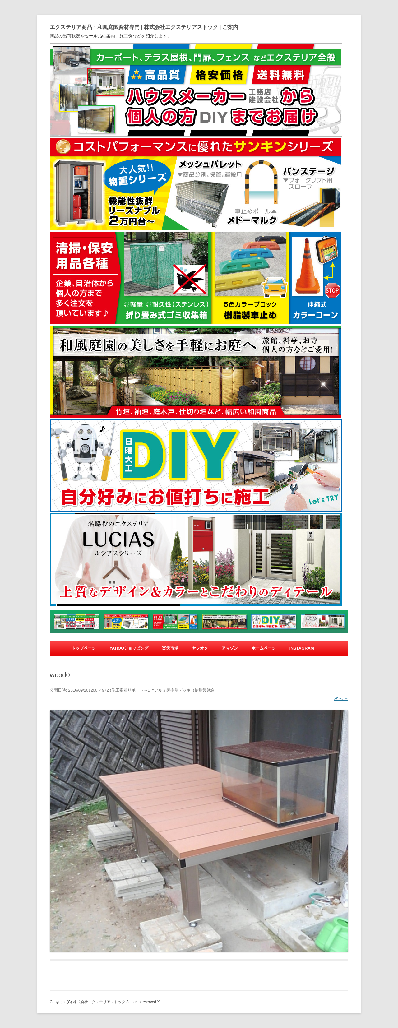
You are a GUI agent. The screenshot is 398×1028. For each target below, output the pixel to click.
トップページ (84, 648)
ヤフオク (200, 648)
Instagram (301, 648)
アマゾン (230, 648)
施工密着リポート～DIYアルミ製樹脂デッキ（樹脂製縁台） (165, 690)
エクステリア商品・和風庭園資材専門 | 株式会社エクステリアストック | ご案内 (144, 27)
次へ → (341, 698)
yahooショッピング (128, 648)
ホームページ (264, 648)
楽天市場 (170, 648)
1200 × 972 (98, 690)
